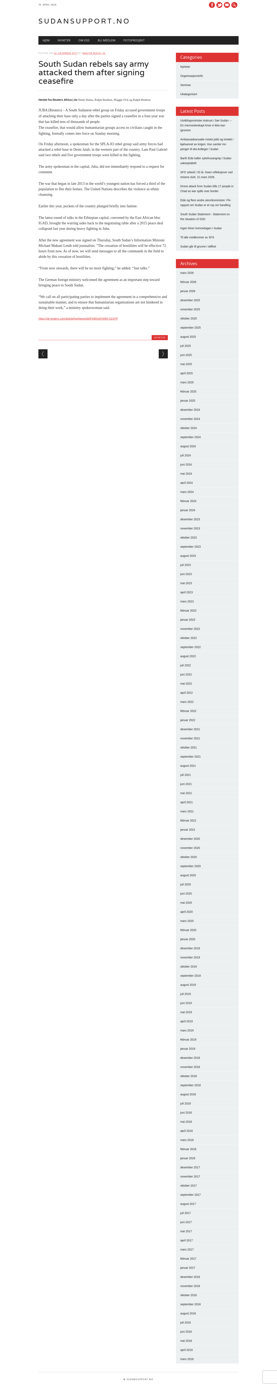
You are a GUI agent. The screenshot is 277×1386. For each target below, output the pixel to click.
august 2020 (188, 875)
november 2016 (190, 1286)
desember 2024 (190, 409)
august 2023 (188, 555)
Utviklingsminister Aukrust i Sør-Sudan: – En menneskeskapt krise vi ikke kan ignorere (206, 125)
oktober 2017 (188, 1185)
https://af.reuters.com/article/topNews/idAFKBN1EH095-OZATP (78, 318)
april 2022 (186, 692)
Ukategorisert (188, 94)
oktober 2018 (188, 1076)
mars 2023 (187, 601)
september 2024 (190, 437)
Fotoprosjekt (134, 40)
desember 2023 (190, 519)
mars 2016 (187, 1359)
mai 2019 (186, 1012)
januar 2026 (187, 291)
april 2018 (186, 1130)
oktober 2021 (188, 747)
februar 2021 (188, 820)
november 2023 (190, 528)
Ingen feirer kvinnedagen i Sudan (201, 228)
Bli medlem (106, 40)
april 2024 (186, 482)
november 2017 (190, 1176)
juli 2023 (185, 565)
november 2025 (190, 309)
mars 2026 (187, 272)
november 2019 (190, 957)
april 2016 (186, 1350)
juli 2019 (185, 994)
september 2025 (190, 327)
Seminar (185, 85)
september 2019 (190, 975)
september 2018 (190, 1085)
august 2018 (188, 1094)
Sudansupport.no (84, 21)
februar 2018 (188, 1149)
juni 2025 (186, 355)
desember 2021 (190, 729)
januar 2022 (187, 720)
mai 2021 (186, 793)
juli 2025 (185, 345)
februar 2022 (188, 711)
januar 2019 (187, 1048)
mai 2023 (186, 583)
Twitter (219, 5)
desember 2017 (190, 1167)
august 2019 (188, 984)
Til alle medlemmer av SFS (197, 237)
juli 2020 (185, 884)
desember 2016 (190, 1276)
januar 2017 (187, 1267)
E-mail (227, 5)
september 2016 (190, 1304)
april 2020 (186, 911)
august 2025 (188, 336)
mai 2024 (186, 473)
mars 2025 (187, 382)
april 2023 (186, 592)
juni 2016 (186, 1331)
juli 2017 (185, 1213)
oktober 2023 (188, 537)
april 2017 (186, 1240)
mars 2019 (187, 1030)
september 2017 (190, 1194)
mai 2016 (186, 1340)
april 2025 (186, 373)
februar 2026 (188, 282)
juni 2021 (186, 784)
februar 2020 (188, 930)
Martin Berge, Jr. (94, 53)
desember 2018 (190, 1057)
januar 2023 (187, 619)
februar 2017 (188, 1258)
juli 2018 (185, 1103)
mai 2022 (186, 683)
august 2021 (188, 765)
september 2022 (190, 647)
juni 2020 (186, 893)
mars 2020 (187, 921)
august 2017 (188, 1203)
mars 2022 (187, 701)
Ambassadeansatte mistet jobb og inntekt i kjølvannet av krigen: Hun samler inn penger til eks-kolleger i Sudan (207, 144)
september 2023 (190, 546)
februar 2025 (188, 391)
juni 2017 (186, 1222)
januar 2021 (187, 829)
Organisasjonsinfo (191, 75)
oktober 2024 (188, 428)
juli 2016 (185, 1322)
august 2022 (188, 656)
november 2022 (190, 628)
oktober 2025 (188, 318)
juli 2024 (185, 455)
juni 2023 (186, 574)
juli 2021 (185, 774)
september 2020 (190, 866)
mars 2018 (187, 1140)
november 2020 (190, 847)
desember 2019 (190, 948)
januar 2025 (187, 400)
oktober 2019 (188, 966)
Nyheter (64, 40)
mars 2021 (187, 811)
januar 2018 (187, 1158)
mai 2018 (186, 1121)
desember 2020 (190, 838)
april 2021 (186, 802)
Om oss (84, 40)
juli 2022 (185, 665)
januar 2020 (187, 939)
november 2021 (190, 738)
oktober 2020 (188, 857)
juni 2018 (186, 1112)
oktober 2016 (188, 1295)
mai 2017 (186, 1231)
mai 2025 (186, 364)
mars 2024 (187, 492)
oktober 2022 (188, 638)
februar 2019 (188, 1039)
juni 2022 (186, 674)
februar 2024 (188, 501)
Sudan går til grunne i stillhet (198, 246)
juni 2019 (186, 1003)
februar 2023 (188, 610)
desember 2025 (190, 300)
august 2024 (188, 446)
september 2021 (190, 756)
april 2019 (186, 1021)
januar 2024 (187, 510)
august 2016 (188, 1313)
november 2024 (190, 418)
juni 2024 (186, 464)
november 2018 (190, 1067)
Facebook (212, 5)
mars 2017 (187, 1249)
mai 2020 (186, 902)
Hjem (46, 40)
